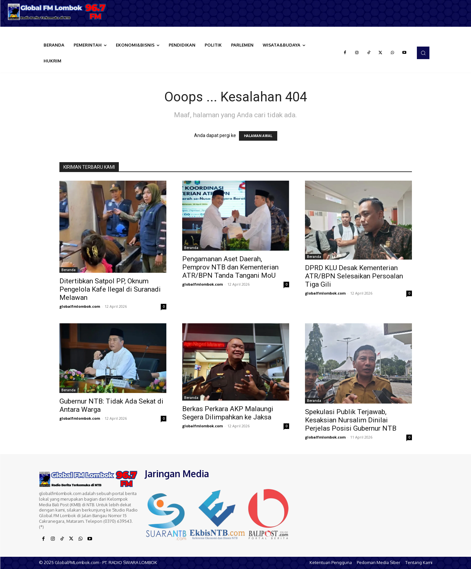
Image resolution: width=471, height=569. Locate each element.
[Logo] (59, 11)
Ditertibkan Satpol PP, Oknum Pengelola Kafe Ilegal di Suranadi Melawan (110, 289)
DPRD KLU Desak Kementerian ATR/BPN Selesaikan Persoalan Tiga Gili (354, 276)
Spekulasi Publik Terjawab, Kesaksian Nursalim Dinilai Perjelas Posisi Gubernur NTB (350, 420)
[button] (423, 53)
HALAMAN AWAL (258, 136)
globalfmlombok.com (79, 306)
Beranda (68, 269)
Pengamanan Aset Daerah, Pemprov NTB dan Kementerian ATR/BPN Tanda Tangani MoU (230, 267)
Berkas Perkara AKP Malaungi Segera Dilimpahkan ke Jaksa (227, 413)
